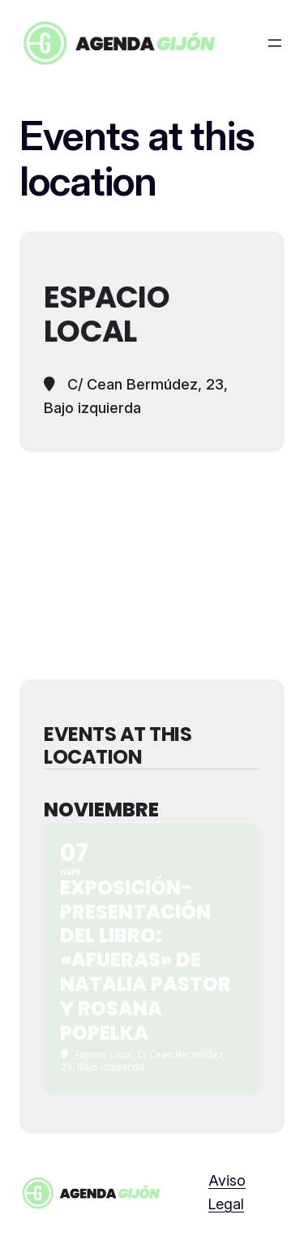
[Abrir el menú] (275, 43)
